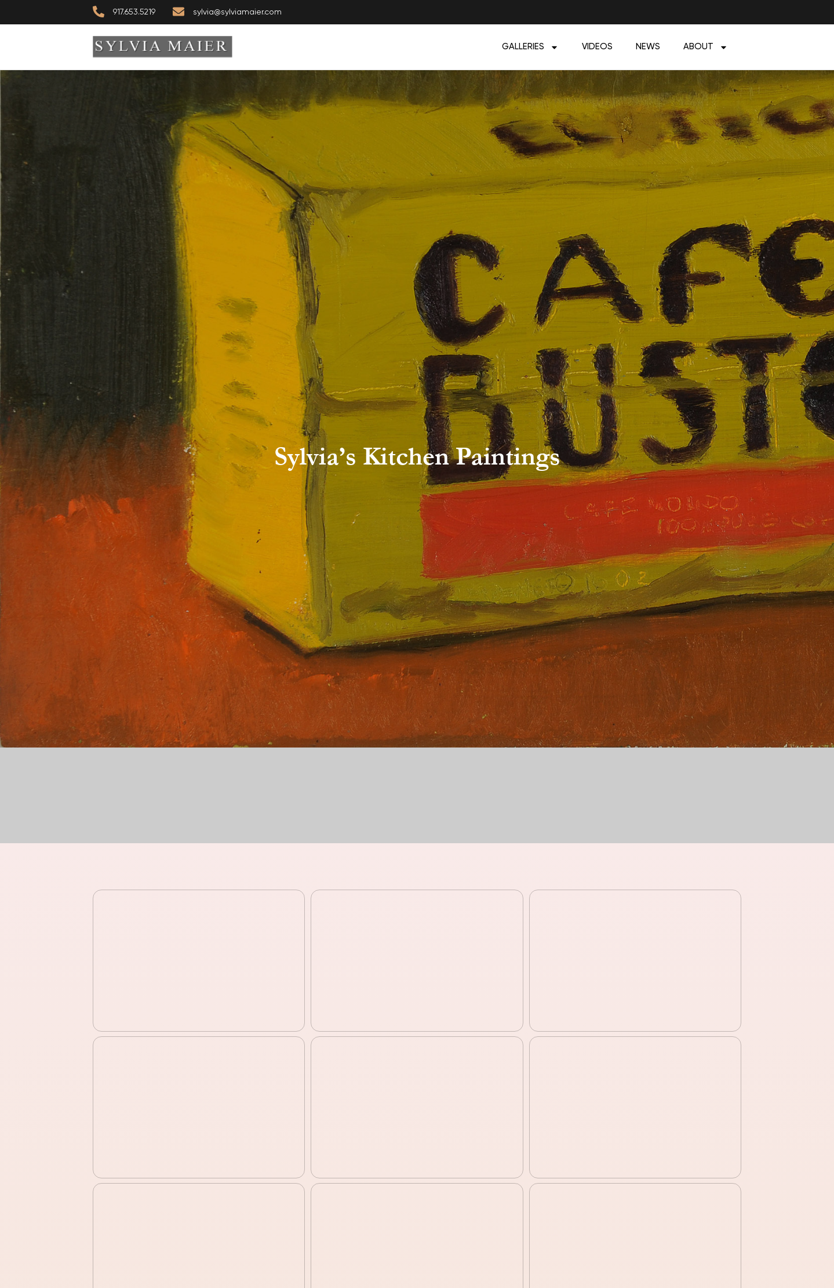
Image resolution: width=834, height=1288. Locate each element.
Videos (597, 46)
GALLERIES (530, 47)
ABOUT (705, 47)
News (648, 46)
